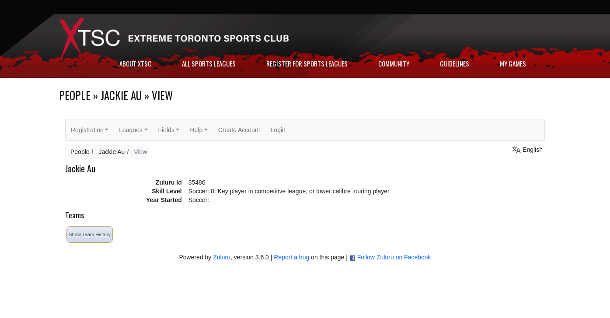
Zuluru (221, 257)
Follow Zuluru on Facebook (394, 257)
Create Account (239, 129)
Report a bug (291, 257)
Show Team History (90, 234)
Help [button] (196, 129)
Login (278, 129)
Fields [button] (166, 129)
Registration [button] (87, 129)
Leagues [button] (131, 129)
